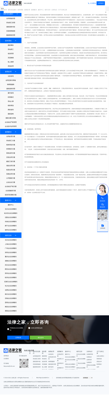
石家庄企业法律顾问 (10, 281)
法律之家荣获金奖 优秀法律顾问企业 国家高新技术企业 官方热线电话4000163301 (27, 381)
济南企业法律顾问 (11, 298)
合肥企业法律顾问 (11, 290)
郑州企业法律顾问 (11, 273)
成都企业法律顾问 (11, 261)
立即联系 (101, 3)
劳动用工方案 (10, 140)
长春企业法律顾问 (11, 221)
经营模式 (11, 97)
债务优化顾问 (12, 10)
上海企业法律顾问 (11, 244)
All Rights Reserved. (23, 377)
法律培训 (89, 359)
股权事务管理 (10, 35)
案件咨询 (11, 93)
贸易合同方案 (10, 174)
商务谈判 (11, 109)
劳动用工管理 (10, 22)
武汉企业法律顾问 (11, 265)
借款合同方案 (10, 165)
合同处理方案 (10, 136)
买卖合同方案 (10, 157)
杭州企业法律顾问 (11, 277)
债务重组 (20, 10)
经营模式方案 (10, 149)
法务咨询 (11, 76)
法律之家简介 (100, 356)
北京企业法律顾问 (11, 209)
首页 (5, 10)
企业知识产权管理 (11, 122)
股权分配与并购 (11, 118)
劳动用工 (11, 49)
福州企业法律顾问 (11, 230)
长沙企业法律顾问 (11, 286)
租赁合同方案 (10, 170)
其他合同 (11, 66)
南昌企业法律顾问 (11, 306)
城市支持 (47, 10)
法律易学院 (90, 354)
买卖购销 (11, 57)
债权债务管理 (10, 88)
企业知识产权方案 (11, 186)
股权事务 (11, 45)
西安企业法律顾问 (11, 269)
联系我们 (99, 364)
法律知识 (54, 10)
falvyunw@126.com (9, 366)
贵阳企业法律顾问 (11, 311)
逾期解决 (34, 10)
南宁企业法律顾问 (11, 225)
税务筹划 (11, 105)
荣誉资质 (99, 358)
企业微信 (93, 3)
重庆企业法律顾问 (11, 256)
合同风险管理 (10, 18)
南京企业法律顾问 (11, 294)
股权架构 (11, 114)
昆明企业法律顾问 (11, 302)
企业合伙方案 (10, 182)
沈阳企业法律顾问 (11, 217)
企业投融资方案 (11, 190)
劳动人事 (11, 101)
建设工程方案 (10, 161)
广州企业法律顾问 (11, 248)
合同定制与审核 (11, 80)
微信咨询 (41, 337)
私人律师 (11, 62)
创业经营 (11, 53)
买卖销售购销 (10, 31)
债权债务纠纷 (10, 27)
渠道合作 (99, 361)
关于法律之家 (62, 10)
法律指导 (89, 362)
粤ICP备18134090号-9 (42, 377)
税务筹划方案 (10, 145)
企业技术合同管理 (11, 126)
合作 (98, 367)
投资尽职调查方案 (11, 195)
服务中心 (41, 10)
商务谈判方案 (10, 153)
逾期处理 (27, 10)
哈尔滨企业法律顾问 (10, 213)
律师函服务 (10, 84)
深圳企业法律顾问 (11, 252)
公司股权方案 (10, 178)
